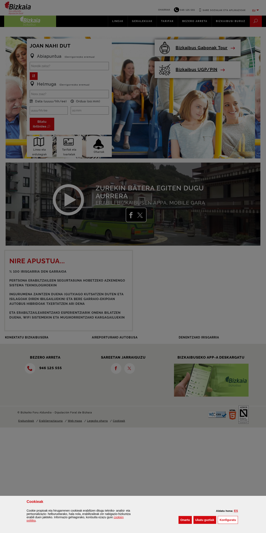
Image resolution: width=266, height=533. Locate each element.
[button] (236, 510)
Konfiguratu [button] (229, 520)
